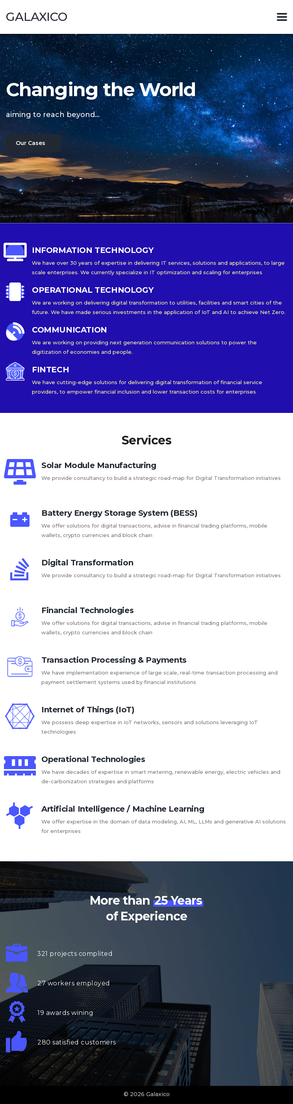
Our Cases (30, 143)
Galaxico (36, 17)
